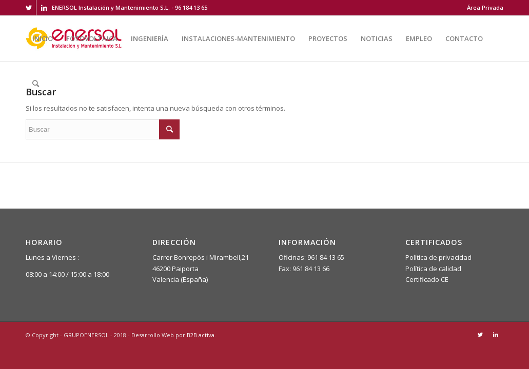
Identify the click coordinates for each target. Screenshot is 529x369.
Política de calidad (433, 268)
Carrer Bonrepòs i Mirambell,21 (200, 257)
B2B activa (200, 335)
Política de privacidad (438, 257)
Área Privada (485, 7)
